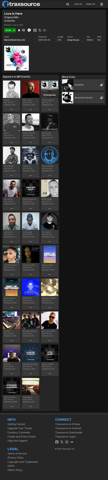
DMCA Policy (15, 470)
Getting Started (16, 424)
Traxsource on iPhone (67, 424)
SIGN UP (90, 4)
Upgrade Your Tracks (19, 428)
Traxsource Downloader (68, 432)
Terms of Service (17, 453)
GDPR (10, 465)
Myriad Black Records (14, 40)
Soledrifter (9, 20)
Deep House (73, 40)
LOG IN (78, 4)
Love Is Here (17, 25)
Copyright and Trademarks (22, 461)
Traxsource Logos (65, 436)
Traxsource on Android (68, 428)
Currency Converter (18, 432)
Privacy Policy (15, 457)
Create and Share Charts (21, 436)
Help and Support (17, 440)
